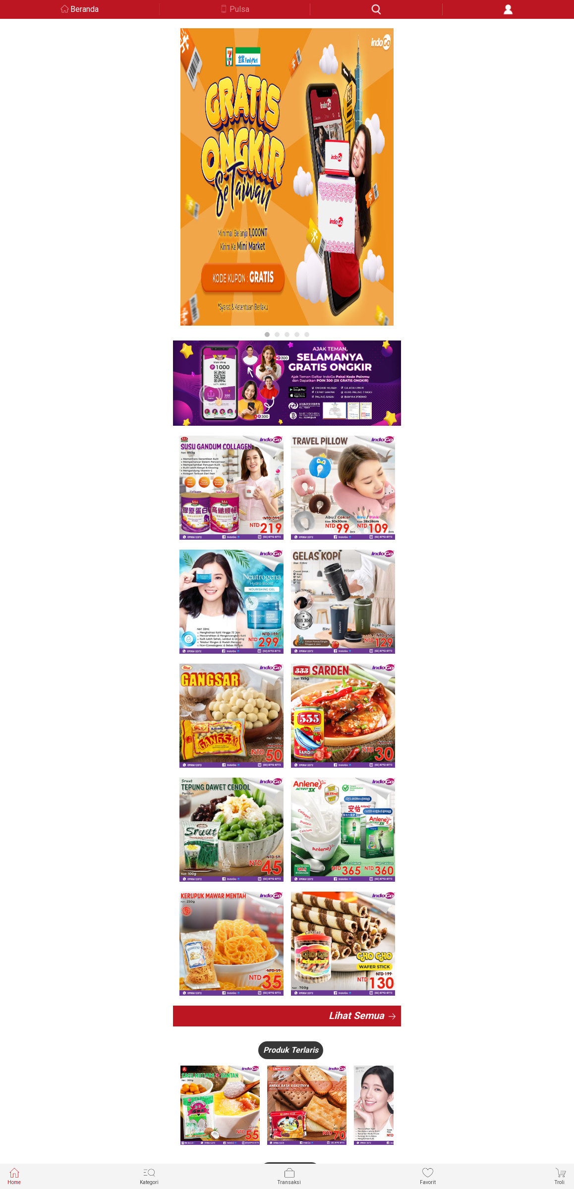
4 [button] (296, 334)
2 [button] (277, 334)
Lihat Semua (356, 1015)
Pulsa (239, 9)
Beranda (84, 9)
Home (14, 1176)
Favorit (428, 1176)
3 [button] (287, 334)
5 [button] (306, 334)
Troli (561, 1176)
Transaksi (289, 1176)
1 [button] (267, 334)
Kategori (149, 1176)
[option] (287, 177)
